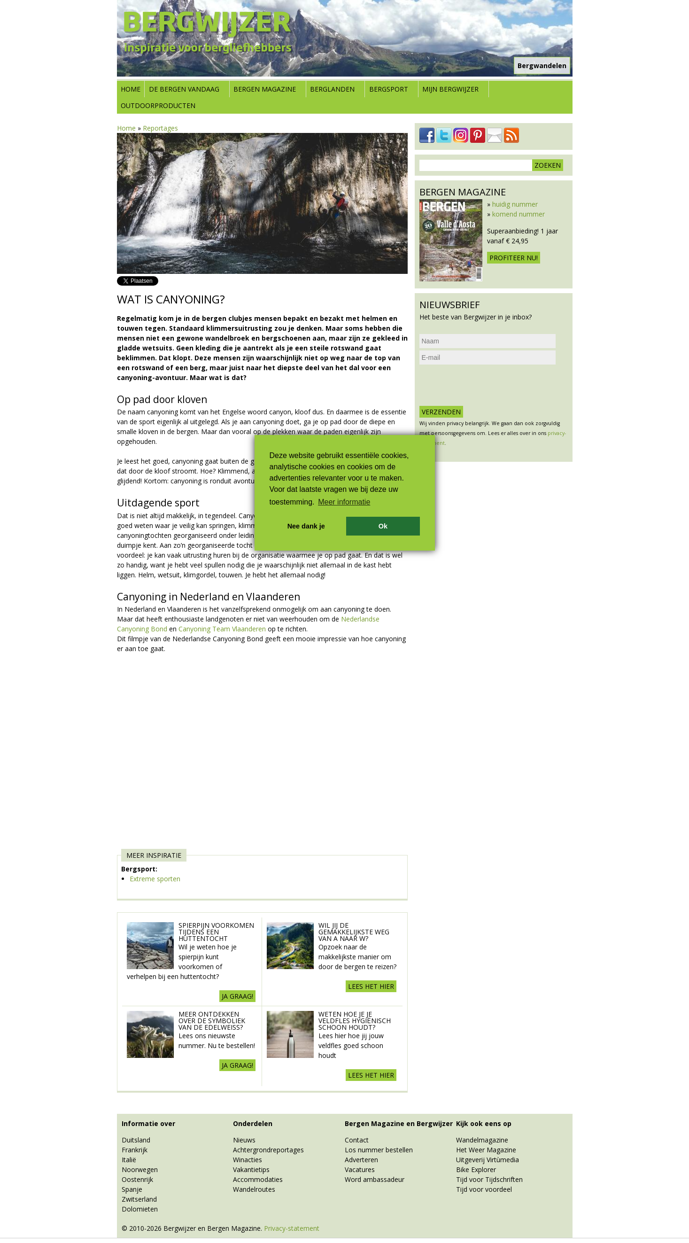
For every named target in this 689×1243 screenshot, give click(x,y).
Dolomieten (140, 1208)
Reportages (160, 128)
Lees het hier (371, 986)
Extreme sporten (155, 878)
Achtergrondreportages (268, 1149)
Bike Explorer (476, 1169)
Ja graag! (237, 996)
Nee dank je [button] (306, 526)
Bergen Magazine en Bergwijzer (399, 1123)
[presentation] (490, 385)
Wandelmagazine (482, 1139)
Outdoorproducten (158, 105)
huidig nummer (515, 204)
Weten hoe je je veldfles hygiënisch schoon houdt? (354, 1021)
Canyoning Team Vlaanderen (223, 628)
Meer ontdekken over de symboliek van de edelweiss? (211, 1021)
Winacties (247, 1159)
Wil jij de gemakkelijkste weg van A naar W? (353, 932)
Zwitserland (139, 1199)
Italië (129, 1159)
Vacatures (360, 1169)
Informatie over (148, 1123)
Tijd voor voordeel (484, 1189)
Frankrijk (134, 1149)
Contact (357, 1139)
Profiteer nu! (513, 257)
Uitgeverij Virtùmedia (487, 1159)
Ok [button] (383, 526)
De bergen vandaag (184, 89)
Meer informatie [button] (344, 502)
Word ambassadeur (374, 1179)
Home (130, 89)
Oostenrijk (137, 1179)
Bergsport (388, 89)
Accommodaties (258, 1179)
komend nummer (518, 214)
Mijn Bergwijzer (450, 89)
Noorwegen (140, 1169)
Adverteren (361, 1159)
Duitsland (136, 1139)
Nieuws (244, 1139)
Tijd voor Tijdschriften (489, 1179)
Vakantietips (251, 1169)
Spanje (132, 1189)
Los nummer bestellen (379, 1149)
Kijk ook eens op (483, 1123)
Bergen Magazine (264, 89)
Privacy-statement (291, 1228)
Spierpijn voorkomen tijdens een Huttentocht (216, 932)
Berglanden (332, 89)
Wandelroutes (254, 1189)
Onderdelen (252, 1123)
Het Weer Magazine (486, 1149)
